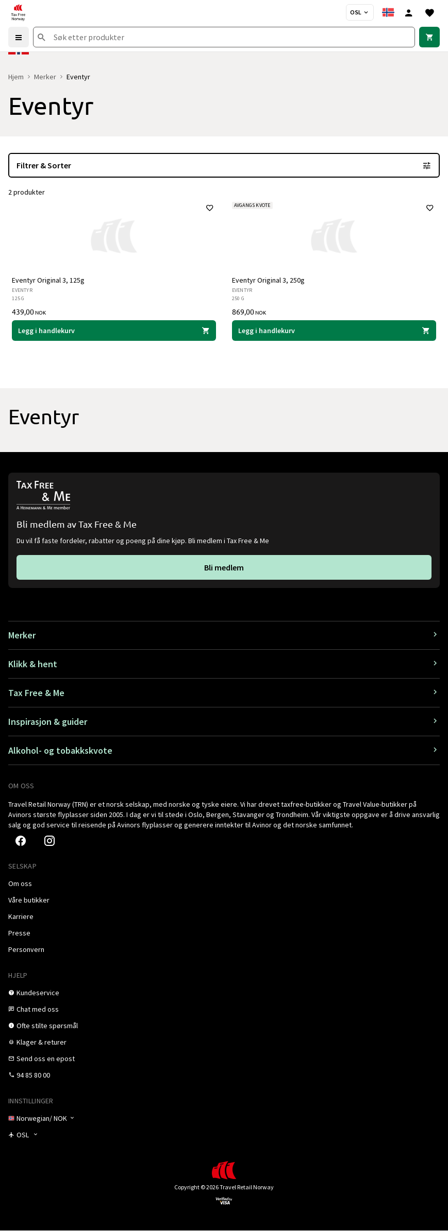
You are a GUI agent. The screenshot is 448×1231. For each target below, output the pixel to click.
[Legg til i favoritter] (209, 208)
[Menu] (18, 37)
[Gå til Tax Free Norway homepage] (18, 12)
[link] (429, 37)
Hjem (16, 76)
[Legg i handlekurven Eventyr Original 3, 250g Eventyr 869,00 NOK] (334, 331)
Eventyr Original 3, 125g (48, 280)
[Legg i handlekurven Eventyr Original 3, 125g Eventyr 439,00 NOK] (114, 331)
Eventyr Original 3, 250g (269, 280)
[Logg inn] (409, 12)
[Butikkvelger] (360, 12)
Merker (45, 76)
